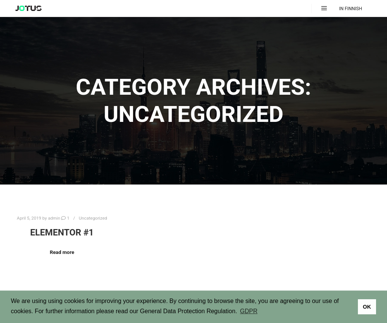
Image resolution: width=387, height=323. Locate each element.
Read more (62, 252)
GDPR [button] (248, 311)
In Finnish (350, 8)
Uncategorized (93, 218)
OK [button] (367, 307)
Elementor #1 (62, 232)
